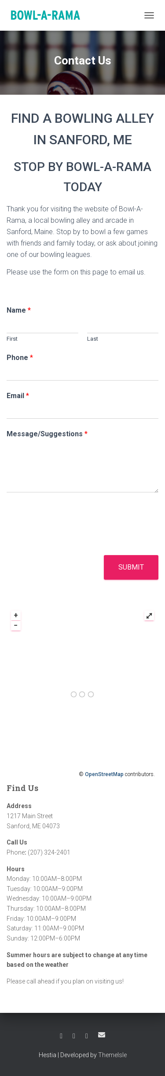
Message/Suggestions (47, 434)
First (12, 338)
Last (92, 338)
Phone (20, 357)
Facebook (61, 1036)
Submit (131, 567)
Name (19, 310)
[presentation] (73, 541)
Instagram (86, 1036)
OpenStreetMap (104, 774)
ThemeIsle (112, 1054)
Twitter (74, 1036)
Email (18, 396)
